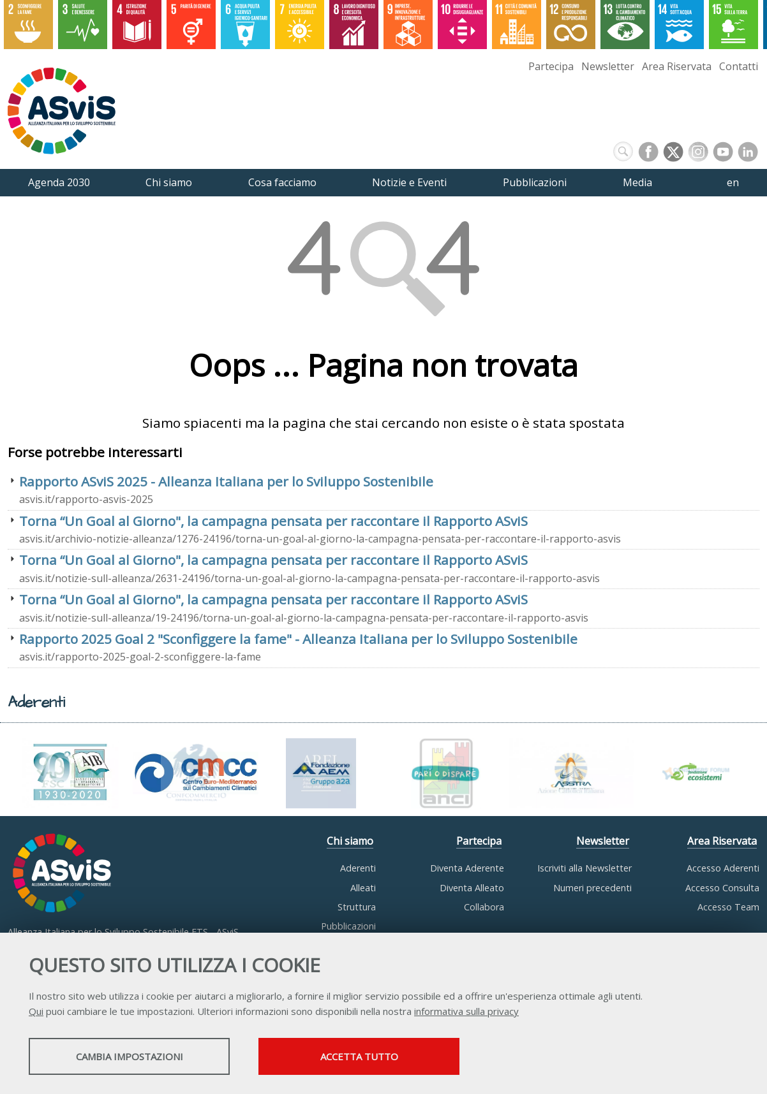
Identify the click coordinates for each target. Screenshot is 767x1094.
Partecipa (551, 66)
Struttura (357, 907)
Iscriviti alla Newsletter (584, 868)
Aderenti (358, 868)
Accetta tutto (359, 1056)
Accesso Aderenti (723, 868)
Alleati (363, 888)
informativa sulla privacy (466, 1011)
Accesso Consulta (722, 888)
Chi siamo (350, 841)
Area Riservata (676, 66)
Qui (36, 1011)
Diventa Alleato (472, 888)
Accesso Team (728, 907)
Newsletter (607, 66)
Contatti (738, 66)
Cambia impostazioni (129, 1056)
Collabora (484, 907)
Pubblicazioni (348, 926)
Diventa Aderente (467, 868)
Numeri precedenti (592, 888)
